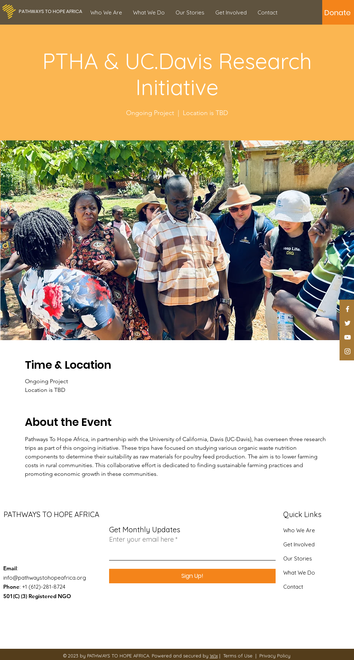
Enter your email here (141, 539)
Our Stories (297, 558)
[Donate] (337, 12)
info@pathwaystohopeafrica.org (44, 577)
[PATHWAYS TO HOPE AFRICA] (50, 12)
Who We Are (299, 530)
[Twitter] (347, 323)
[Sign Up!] (192, 576)
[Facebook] (347, 309)
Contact (293, 586)
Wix (214, 656)
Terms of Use (237, 656)
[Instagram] (347, 351)
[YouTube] (347, 337)
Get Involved (299, 544)
